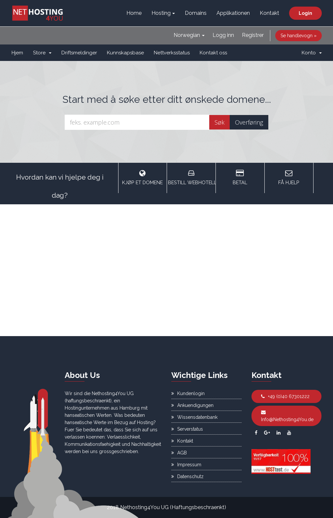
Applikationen (233, 13)
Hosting (163, 13)
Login (305, 13)
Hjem (17, 53)
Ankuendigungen (192, 405)
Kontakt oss (213, 53)
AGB (179, 452)
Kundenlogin (188, 393)
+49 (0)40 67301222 (285, 396)
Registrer (253, 35)
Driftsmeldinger (79, 53)
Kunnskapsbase (125, 53)
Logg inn (223, 35)
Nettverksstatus (172, 53)
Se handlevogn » (298, 35)
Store (42, 53)
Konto (312, 53)
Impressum (186, 464)
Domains (196, 13)
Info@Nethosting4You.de (287, 416)
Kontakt (269, 13)
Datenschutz (187, 476)
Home (134, 13)
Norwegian (189, 35)
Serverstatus (187, 429)
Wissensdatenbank (194, 417)
